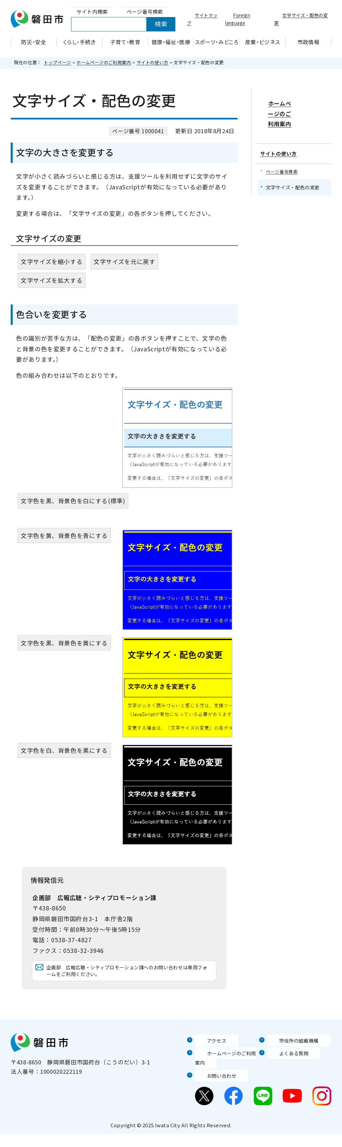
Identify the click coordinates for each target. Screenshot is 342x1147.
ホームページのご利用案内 (103, 62)
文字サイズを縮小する (51, 261)
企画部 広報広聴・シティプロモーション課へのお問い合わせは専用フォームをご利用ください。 (128, 977)
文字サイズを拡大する (51, 280)
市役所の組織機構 (290, 1053)
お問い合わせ (212, 1088)
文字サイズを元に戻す (124, 261)
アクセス (206, 1053)
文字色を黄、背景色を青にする (64, 535)
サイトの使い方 (152, 62)
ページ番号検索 (283, 155)
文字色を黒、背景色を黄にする (64, 643)
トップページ (57, 62)
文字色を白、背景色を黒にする (64, 750)
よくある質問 (285, 1066)
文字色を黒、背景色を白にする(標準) (73, 501)
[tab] (92, 12)
